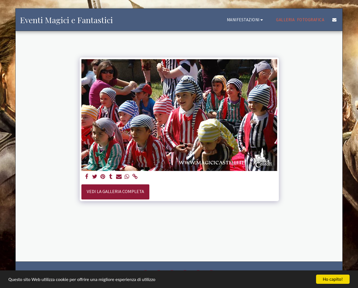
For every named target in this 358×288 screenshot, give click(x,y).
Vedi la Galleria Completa (115, 191)
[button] (246, 19)
